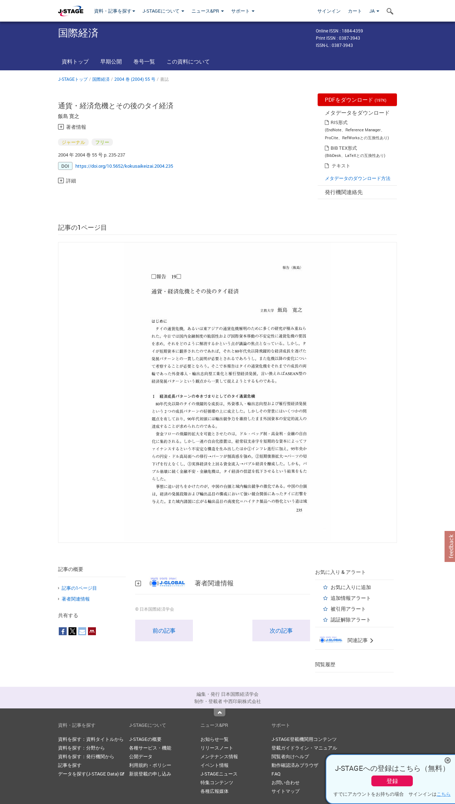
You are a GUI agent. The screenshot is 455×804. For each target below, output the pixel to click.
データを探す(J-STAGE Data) (91, 773)
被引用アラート (348, 608)
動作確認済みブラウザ (294, 765)
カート (355, 11)
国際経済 (101, 79)
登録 (392, 781)
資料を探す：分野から (81, 747)
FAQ (275, 773)
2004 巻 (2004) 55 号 (134, 79)
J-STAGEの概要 (145, 739)
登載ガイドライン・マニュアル (304, 747)
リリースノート (216, 747)
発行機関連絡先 (344, 191)
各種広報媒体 (214, 791)
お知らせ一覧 (214, 739)
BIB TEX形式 (344, 148)
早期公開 (111, 61)
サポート (243, 11)
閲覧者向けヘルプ (290, 756)
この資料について (188, 61)
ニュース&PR (207, 11)
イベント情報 (214, 765)
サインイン (329, 11)
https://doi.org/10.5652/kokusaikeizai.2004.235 (124, 166)
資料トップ (75, 61)
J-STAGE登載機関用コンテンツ (304, 739)
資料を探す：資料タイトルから (91, 739)
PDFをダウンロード (355, 99)
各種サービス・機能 (150, 747)
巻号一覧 (144, 61)
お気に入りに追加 (351, 587)
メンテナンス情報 (219, 756)
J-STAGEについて (163, 11)
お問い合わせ (285, 782)
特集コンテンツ (216, 782)
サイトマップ (285, 791)
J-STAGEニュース (219, 773)
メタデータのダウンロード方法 (357, 178)
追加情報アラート (351, 597)
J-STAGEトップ (73, 79)
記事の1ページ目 (79, 588)
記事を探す (69, 765)
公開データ (141, 756)
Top (219, 712)
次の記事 (281, 630)
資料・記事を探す (114, 11)
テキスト (341, 165)
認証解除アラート (351, 619)
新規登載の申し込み (150, 773)
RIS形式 (339, 122)
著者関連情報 (76, 599)
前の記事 (164, 630)
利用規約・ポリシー (150, 765)
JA (374, 11)
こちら (444, 794)
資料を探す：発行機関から (86, 756)
